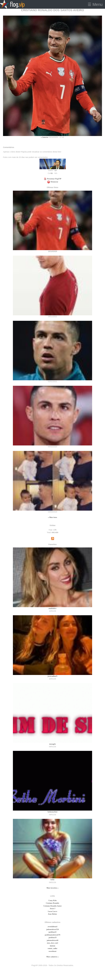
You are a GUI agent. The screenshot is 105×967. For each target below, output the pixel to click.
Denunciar (52, 182)
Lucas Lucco (52, 911)
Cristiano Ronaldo (52, 903)
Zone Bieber (52, 914)
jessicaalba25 (52, 676)
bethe (53, 880)
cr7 (56, 170)
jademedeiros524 (52, 929)
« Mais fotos (52, 517)
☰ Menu (95, 4)
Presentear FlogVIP (52, 179)
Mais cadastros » (52, 957)
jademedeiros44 (52, 940)
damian (52, 946)
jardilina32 (52, 932)
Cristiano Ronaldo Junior (52, 906)
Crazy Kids (52, 900)
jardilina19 (52, 937)
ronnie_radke (52, 948)
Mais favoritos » (52, 888)
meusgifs (52, 744)
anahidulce (52, 608)
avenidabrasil (52, 927)
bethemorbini (52, 812)
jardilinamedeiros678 (52, 935)
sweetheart (52, 951)
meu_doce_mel (52, 943)
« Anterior (44, 137)
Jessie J (52, 908)
